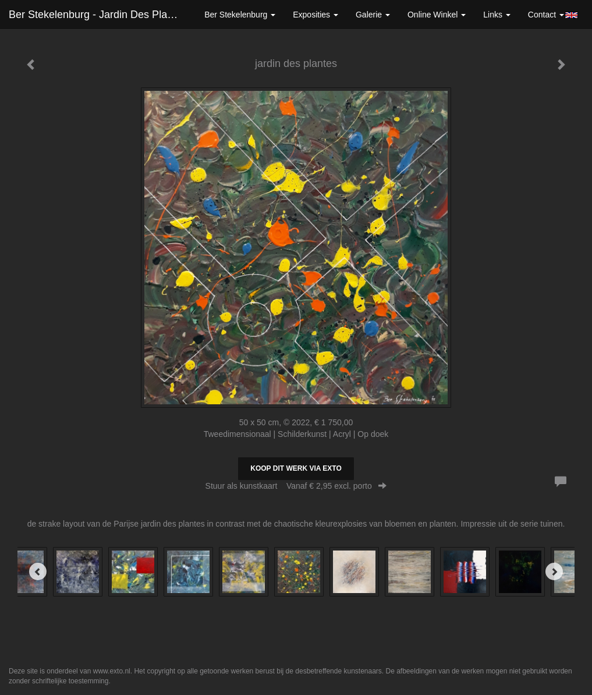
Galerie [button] (373, 14)
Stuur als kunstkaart (296, 486)
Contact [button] (546, 14)
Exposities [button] (315, 14)
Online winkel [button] (436, 14)
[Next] (554, 571)
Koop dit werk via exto (295, 468)
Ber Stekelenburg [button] (239, 14)
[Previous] (38, 571)
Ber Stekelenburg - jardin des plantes (98, 14)
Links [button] (497, 14)
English (571, 15)
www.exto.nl (111, 671)
